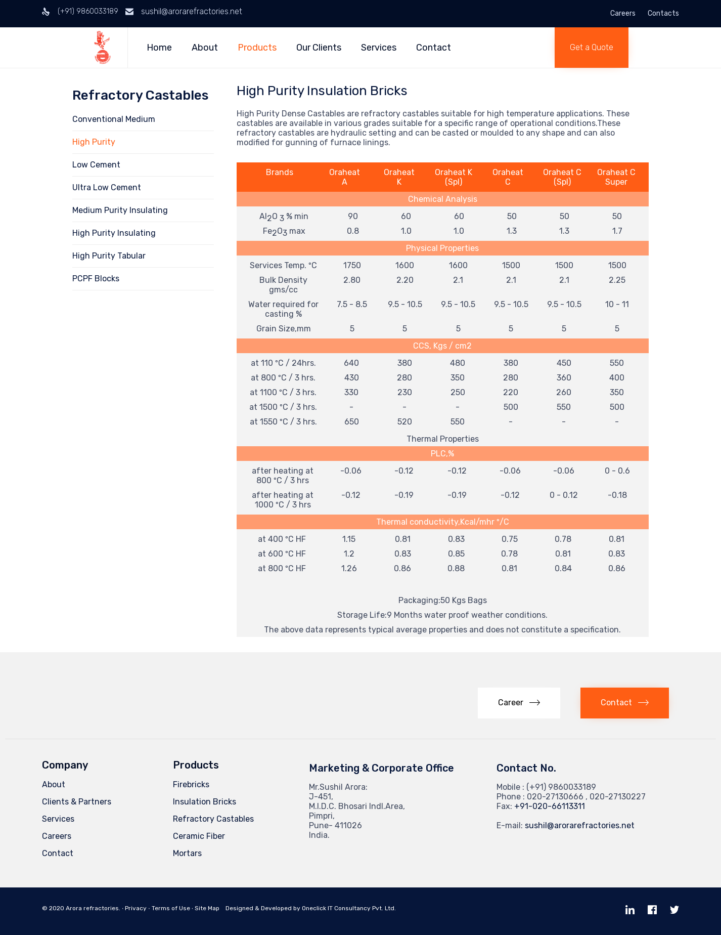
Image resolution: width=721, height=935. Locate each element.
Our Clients (319, 47)
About (206, 47)
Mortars (187, 853)
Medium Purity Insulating (120, 210)
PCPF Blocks (95, 278)
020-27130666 (555, 796)
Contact (434, 47)
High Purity (93, 142)
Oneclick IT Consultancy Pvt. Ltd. (349, 908)
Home (160, 47)
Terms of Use (171, 908)
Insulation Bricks (204, 801)
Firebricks (191, 784)
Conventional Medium (113, 119)
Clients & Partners (76, 801)
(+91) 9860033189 (88, 11)
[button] (591, 47)
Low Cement (96, 164)
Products (258, 47)
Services (379, 47)
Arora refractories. (93, 908)
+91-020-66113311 (549, 806)
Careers (623, 13)
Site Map (207, 908)
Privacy (136, 908)
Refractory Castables (213, 819)
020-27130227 (618, 796)
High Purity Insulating (114, 233)
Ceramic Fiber (199, 836)
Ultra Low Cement (106, 187)
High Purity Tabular (109, 256)
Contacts (663, 13)
